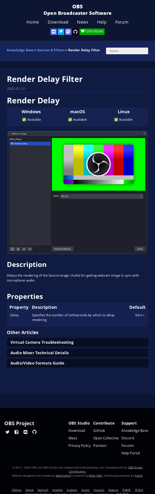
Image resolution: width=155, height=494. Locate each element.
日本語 (126, 490)
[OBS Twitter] (61, 32)
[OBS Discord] (53, 32)
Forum (121, 22)
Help (101, 22)
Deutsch (43, 490)
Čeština (16, 490)
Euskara (72, 490)
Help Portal (130, 453)
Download (58, 22)
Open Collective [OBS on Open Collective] (106, 438)
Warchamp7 (63, 475)
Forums (127, 446)
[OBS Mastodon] (68, 32)
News (82, 22)
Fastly (139, 475)
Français (99, 490)
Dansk (29, 490)
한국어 (139, 490)
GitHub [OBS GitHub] (99, 431)
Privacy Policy (79, 446)
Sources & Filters (51, 50)
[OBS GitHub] (34, 432)
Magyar (113, 490)
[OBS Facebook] (16, 432)
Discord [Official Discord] (127, 438)
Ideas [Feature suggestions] (72, 438)
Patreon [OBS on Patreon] (99, 446)
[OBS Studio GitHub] (75, 32)
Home (33, 22)
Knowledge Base (20, 50)
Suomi (85, 490)
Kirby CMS (95, 475)
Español (57, 490)
